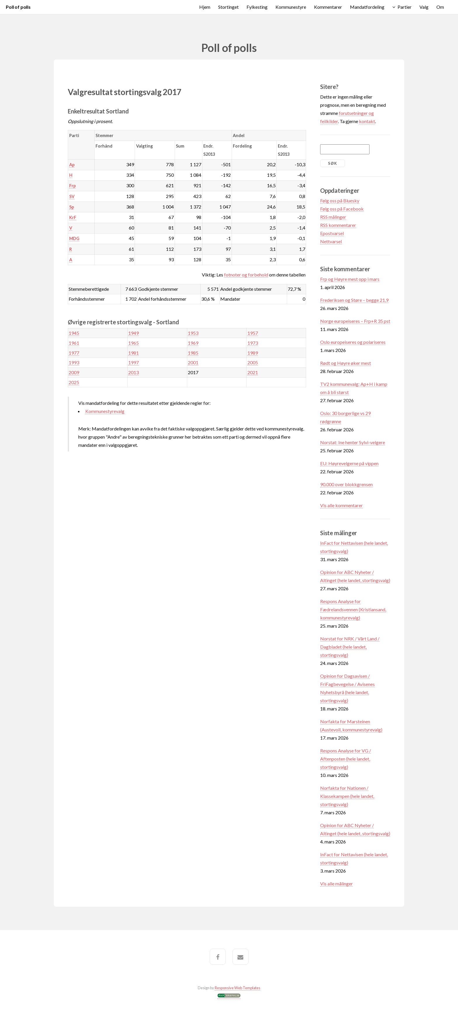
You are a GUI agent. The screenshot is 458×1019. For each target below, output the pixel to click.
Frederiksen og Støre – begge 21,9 (354, 300)
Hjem (204, 7)
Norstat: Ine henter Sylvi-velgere (352, 442)
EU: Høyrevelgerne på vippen (349, 463)
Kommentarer (328, 7)
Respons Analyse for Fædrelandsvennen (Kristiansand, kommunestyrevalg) (353, 609)
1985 (193, 353)
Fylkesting (257, 7)
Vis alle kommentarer (341, 505)
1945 (74, 333)
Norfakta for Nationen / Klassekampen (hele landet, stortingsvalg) (347, 796)
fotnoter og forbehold (246, 274)
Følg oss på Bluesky (339, 200)
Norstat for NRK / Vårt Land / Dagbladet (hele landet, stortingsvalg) (349, 647)
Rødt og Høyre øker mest (345, 363)
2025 (74, 382)
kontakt (367, 121)
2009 (74, 372)
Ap (71, 164)
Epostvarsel (332, 233)
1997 (133, 362)
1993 (74, 362)
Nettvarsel (331, 241)
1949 (133, 333)
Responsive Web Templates (237, 987)
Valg (423, 7)
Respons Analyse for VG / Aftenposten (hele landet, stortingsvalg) (345, 759)
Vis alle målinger (336, 883)
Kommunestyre (290, 7)
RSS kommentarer (338, 225)
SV (71, 196)
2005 (252, 362)
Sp (71, 206)
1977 (74, 353)
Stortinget (228, 7)
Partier (405, 7)
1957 (252, 333)
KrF (72, 217)
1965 (133, 343)
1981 (133, 353)
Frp (72, 185)
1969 (193, 343)
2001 (193, 362)
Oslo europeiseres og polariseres (353, 342)
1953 (193, 333)
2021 (252, 372)
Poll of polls (18, 7)
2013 (133, 372)
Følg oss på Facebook (342, 208)
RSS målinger (333, 217)
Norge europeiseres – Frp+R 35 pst (355, 321)
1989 (252, 353)
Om (440, 7)
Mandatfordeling (367, 7)
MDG (74, 238)
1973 (252, 343)
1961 (74, 343)
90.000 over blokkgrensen (346, 484)
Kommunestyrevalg (104, 411)
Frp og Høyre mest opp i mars (349, 279)
